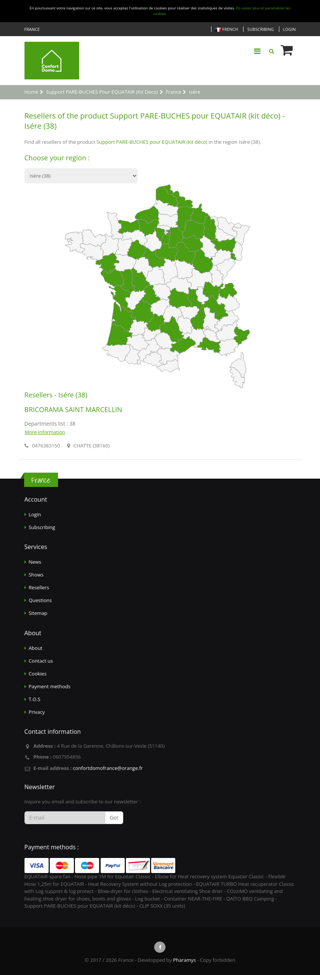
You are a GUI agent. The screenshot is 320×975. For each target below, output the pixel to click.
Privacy (37, 712)
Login (289, 29)
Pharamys (184, 960)
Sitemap (38, 613)
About (36, 648)
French (226, 29)
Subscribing (260, 29)
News (35, 561)
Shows (36, 574)
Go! (114, 817)
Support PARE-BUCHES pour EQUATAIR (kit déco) (151, 141)
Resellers (39, 587)
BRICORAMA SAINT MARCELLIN (73, 409)
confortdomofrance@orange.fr (108, 768)
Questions (40, 600)
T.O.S (34, 699)
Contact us (41, 660)
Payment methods (49, 686)
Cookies (37, 673)
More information (45, 432)
